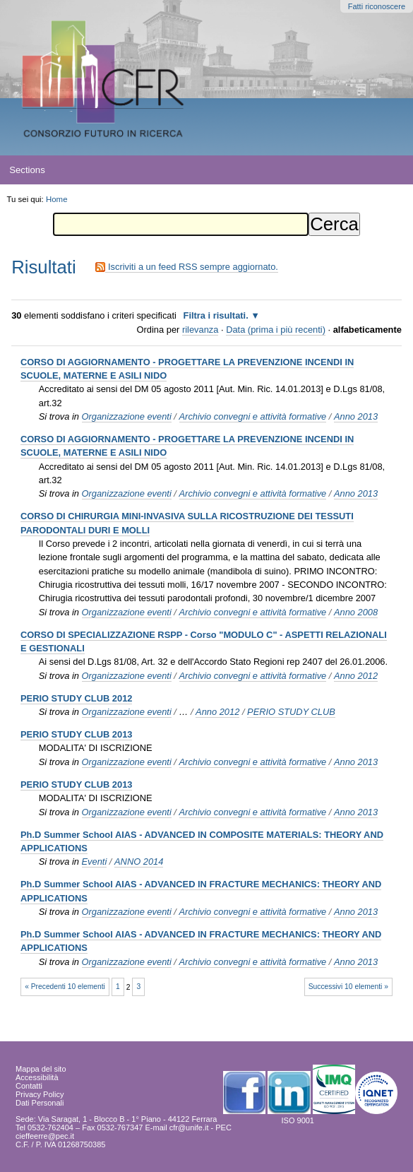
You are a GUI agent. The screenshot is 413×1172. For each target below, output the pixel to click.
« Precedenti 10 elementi (65, 986)
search (384, 170)
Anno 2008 (356, 612)
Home (57, 199)
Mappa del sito (41, 1069)
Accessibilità (37, 1077)
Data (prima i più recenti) (275, 329)
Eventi (94, 861)
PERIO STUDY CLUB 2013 (76, 734)
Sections (27, 170)
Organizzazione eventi (127, 416)
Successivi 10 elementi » (348, 986)
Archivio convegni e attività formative (253, 416)
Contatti (29, 1086)
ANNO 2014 (138, 861)
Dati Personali (40, 1103)
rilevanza (200, 329)
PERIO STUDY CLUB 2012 (76, 698)
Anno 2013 (356, 416)
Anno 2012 (356, 675)
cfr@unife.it (189, 1127)
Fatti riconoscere (376, 6)
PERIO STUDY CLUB (291, 711)
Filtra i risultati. (216, 315)
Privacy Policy (40, 1094)
